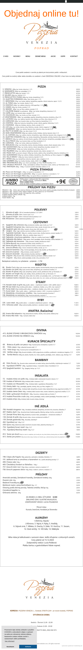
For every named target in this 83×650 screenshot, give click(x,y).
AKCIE (53, 56)
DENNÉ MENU (40, 56)
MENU (28, 56)
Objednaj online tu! (41, 13)
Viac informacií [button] (9, 641)
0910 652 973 (51, 630)
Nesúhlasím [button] (10, 646)
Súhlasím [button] (28, 646)
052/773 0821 (41, 630)
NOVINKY (16, 56)
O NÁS (5, 56)
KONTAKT (74, 56)
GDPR (63, 56)
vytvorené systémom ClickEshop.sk (72, 646)
